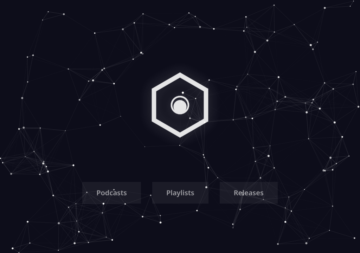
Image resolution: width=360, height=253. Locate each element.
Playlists (180, 194)
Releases (249, 194)
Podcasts (111, 194)
